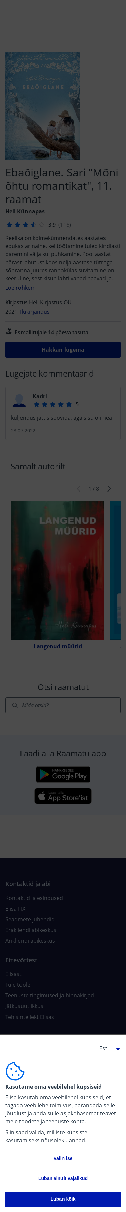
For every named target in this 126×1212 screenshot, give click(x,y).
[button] (107, 1048)
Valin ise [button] (62, 1158)
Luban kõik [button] (63, 1199)
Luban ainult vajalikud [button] (63, 1178)
